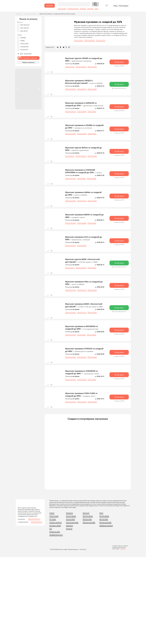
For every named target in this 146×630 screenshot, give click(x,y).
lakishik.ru (123, 548)
